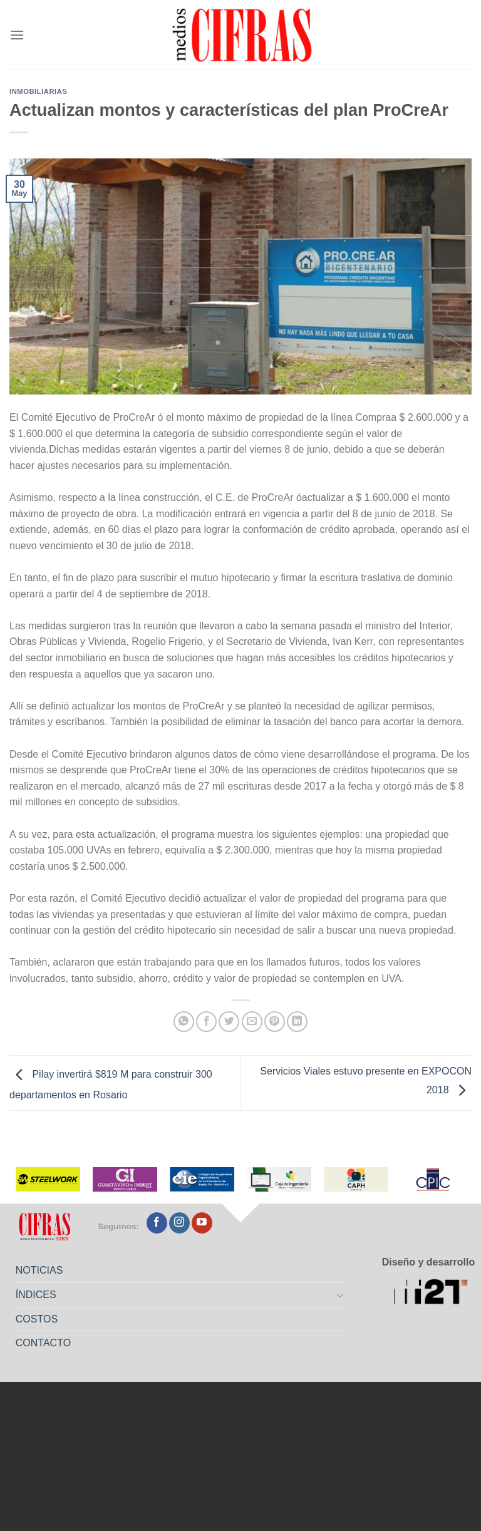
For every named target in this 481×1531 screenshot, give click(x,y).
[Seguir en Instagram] (179, 1223)
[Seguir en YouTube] (202, 1223)
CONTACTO (43, 1343)
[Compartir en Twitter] (229, 1021)
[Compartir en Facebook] (206, 1021)
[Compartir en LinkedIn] (297, 1021)
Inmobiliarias (38, 91)
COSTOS (37, 1319)
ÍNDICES (36, 1294)
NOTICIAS (39, 1270)
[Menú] (16, 34)
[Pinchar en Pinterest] (274, 1021)
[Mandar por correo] (252, 1021)
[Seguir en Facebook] (157, 1223)
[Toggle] (341, 1294)
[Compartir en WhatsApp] (183, 1021)
